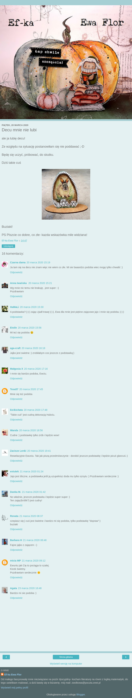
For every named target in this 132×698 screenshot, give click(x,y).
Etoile (13, 327)
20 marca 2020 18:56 (31, 430)
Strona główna (66, 657)
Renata (14, 516)
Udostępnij (8, 246)
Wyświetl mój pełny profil (14, 687)
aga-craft (15, 348)
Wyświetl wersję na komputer (66, 663)
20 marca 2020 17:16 (36, 368)
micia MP (15, 560)
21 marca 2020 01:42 (34, 492)
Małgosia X (16, 368)
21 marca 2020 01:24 (31, 471)
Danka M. (15, 492)
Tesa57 (14, 389)
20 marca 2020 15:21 (40, 283)
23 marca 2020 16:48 (30, 588)
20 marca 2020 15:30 (31, 307)
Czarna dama (18, 262)
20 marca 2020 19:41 (39, 450)
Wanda (14, 430)
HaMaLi (14, 307)
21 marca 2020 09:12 (33, 560)
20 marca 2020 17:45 (31, 389)
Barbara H (16, 540)
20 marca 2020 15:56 (29, 327)
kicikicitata (16, 409)
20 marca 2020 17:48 (35, 409)
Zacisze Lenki (18, 450)
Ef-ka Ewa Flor (12, 674)
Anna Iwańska (18, 283)
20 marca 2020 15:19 (38, 262)
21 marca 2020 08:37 (31, 516)
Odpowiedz (16, 272)
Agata (13, 588)
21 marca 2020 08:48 (35, 540)
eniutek (14, 471)
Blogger (80, 694)
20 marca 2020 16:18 (33, 348)
